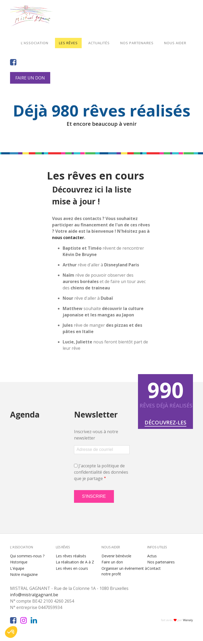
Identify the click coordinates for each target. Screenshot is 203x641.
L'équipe (17, 568)
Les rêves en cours (72, 568)
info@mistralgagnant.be (36, 595)
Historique (18, 561)
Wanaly (188, 620)
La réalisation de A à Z (75, 561)
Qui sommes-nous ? (27, 555)
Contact (154, 568)
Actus (152, 555)
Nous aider (175, 43)
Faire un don (30, 78)
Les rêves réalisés (71, 555)
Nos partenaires (137, 43)
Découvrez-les (165, 422)
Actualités (99, 43)
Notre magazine (24, 574)
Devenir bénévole (116, 555)
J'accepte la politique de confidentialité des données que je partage (101, 472)
